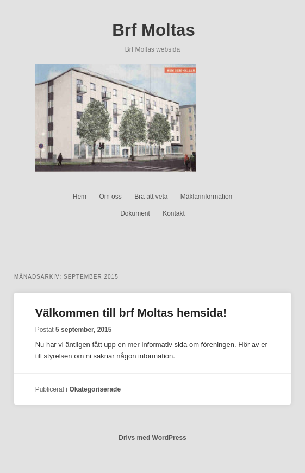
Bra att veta (150, 196)
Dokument (135, 213)
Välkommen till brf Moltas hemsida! (131, 312)
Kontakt (174, 213)
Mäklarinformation (206, 196)
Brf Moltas (153, 30)
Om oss (110, 196)
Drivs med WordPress (152, 438)
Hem (79, 196)
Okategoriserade (95, 389)
